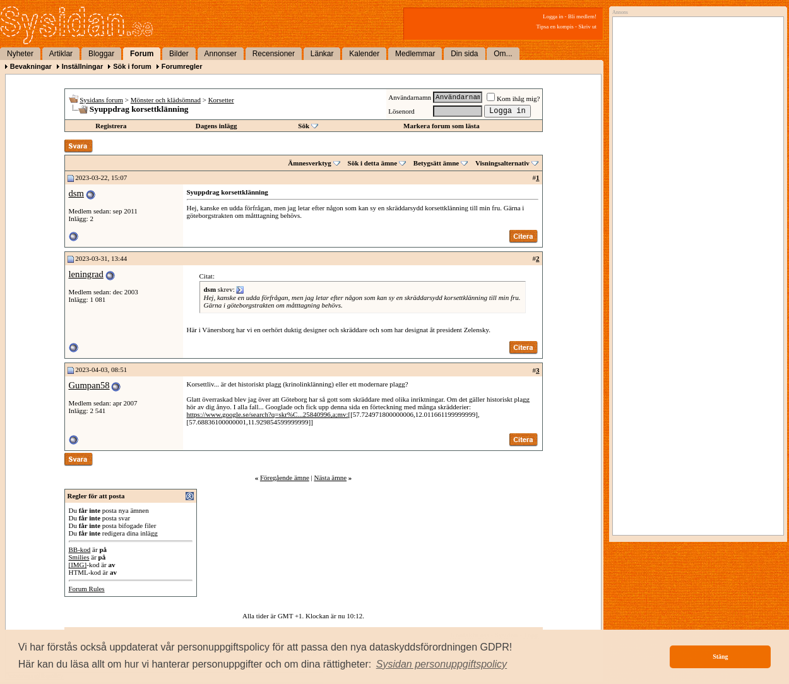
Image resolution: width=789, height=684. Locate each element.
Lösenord (401, 111)
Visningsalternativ (502, 163)
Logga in (553, 16)
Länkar (322, 53)
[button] (441, 664)
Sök (303, 125)
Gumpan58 (89, 385)
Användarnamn (409, 97)
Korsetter (221, 100)
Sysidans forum (101, 100)
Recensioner (273, 53)
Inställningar (82, 66)
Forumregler (182, 66)
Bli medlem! (582, 16)
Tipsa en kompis (555, 26)
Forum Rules (87, 588)
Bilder (179, 53)
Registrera (110, 125)
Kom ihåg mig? (513, 98)
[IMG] (78, 564)
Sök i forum (132, 66)
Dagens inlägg (216, 125)
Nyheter (20, 53)
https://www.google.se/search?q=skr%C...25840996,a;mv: (267, 414)
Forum (141, 53)
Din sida (464, 53)
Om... (503, 53)
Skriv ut (587, 26)
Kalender (364, 53)
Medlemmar (415, 53)
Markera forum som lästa (441, 125)
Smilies (79, 557)
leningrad (86, 274)
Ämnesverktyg (309, 163)
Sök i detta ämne (373, 163)
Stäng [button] (720, 656)
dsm (76, 193)
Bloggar (101, 53)
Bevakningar (31, 66)
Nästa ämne (330, 477)
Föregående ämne (284, 477)
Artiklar (61, 53)
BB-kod (80, 549)
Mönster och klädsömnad (166, 100)
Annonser (221, 53)
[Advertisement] (695, 149)
